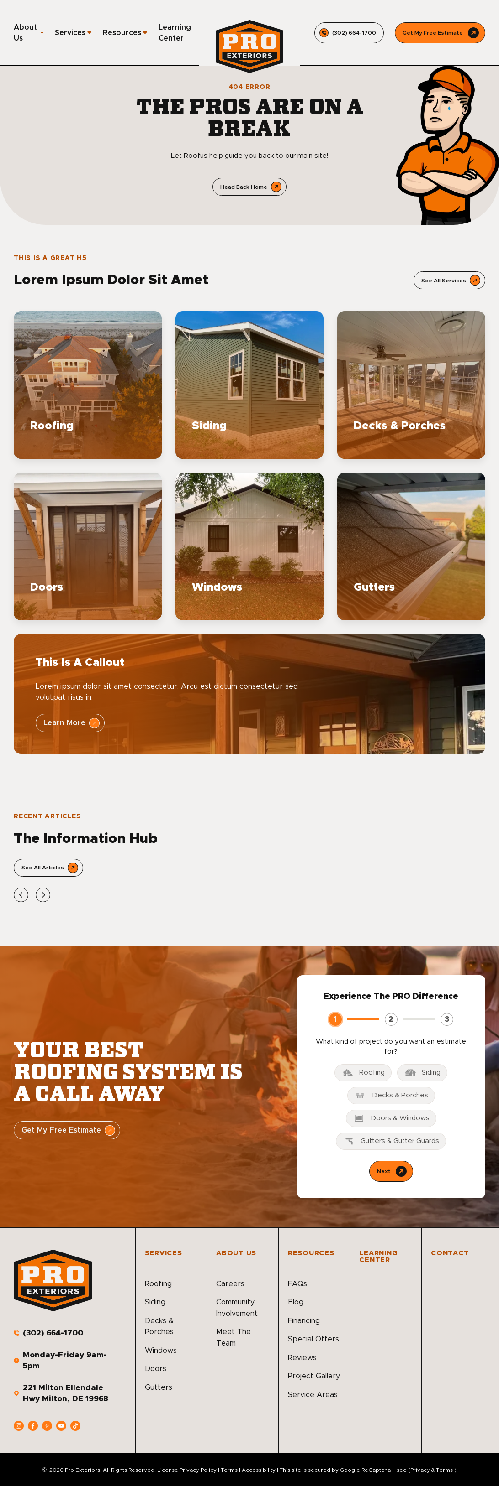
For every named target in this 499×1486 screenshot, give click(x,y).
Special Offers (313, 1339)
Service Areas (313, 1394)
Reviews (302, 1357)
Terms (229, 1470)
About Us (25, 33)
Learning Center (175, 33)
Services (70, 32)
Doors (155, 1368)
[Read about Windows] (249, 546)
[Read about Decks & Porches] (411, 385)
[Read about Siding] (249, 385)
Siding (155, 1302)
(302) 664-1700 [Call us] (53, 1333)
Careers (230, 1284)
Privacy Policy (198, 1470)
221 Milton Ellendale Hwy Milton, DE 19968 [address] (65, 1393)
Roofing (158, 1284)
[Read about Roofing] (88, 385)
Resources (122, 32)
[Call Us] (440, 32)
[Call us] (349, 32)
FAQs (297, 1284)
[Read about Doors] (88, 546)
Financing (304, 1321)
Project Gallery (314, 1376)
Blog (295, 1302)
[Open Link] (449, 280)
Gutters (158, 1387)
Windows (161, 1350)
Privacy (420, 1470)
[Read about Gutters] (411, 546)
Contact (450, 1253)
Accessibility (259, 1470)
